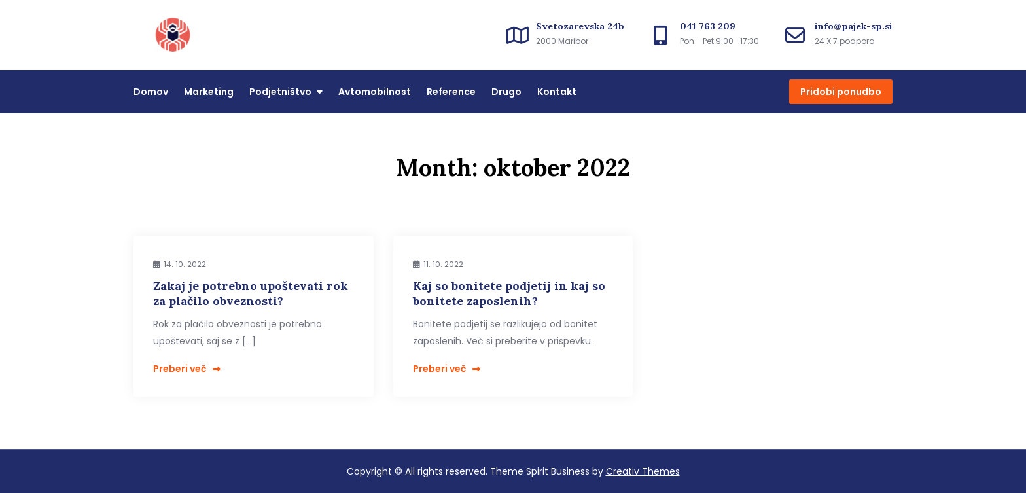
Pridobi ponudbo (840, 91)
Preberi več (187, 368)
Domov (150, 91)
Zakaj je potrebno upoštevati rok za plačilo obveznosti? (250, 293)
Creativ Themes (643, 471)
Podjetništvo (280, 91)
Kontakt (556, 91)
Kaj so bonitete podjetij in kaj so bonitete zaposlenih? (509, 293)
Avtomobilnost (374, 91)
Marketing (209, 91)
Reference (451, 91)
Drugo (506, 91)
